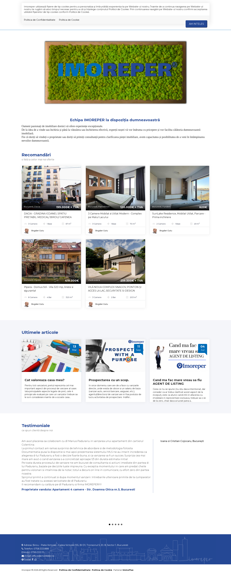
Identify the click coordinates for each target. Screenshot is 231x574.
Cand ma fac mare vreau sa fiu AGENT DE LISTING (177, 381)
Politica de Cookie (69, 19)
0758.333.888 (41, 548)
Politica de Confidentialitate (39, 19)
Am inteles (196, 23)
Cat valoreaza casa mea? (44, 380)
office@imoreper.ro (43, 555)
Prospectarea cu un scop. (109, 380)
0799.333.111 (37, 552)
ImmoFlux (128, 570)
